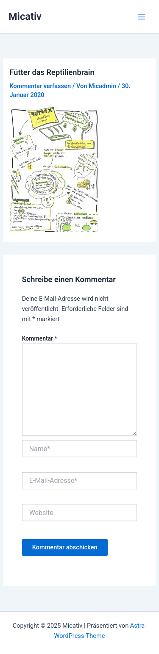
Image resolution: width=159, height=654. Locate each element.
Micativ (25, 16)
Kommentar (39, 338)
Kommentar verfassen (40, 86)
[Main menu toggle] (142, 17)
